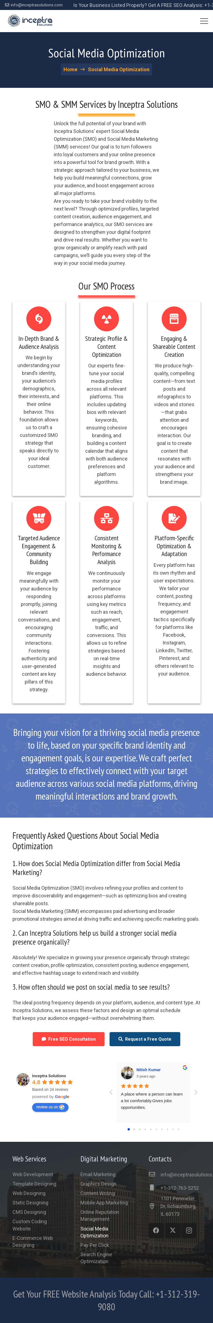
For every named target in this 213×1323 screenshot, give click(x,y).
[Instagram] (189, 1230)
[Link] (30, 21)
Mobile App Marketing (104, 1203)
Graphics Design (98, 1184)
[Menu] (204, 21)
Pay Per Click (94, 1245)
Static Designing (30, 1203)
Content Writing (97, 1193)
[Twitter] (172, 1230)
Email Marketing (97, 1174)
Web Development (32, 1174)
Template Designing (34, 1184)
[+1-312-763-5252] (155, 1188)
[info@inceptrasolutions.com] (155, 1175)
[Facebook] (156, 1230)
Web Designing (28, 1193)
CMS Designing (29, 1212)
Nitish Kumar (148, 1070)
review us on (50, 1107)
